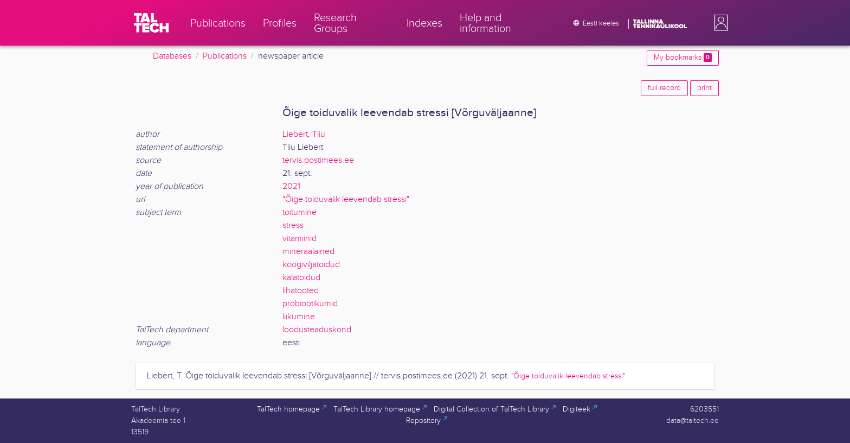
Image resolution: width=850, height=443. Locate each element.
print (704, 88)
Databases (172, 56)
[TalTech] (151, 22)
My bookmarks (683, 57)
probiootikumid (310, 304)
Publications (225, 56)
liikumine (298, 317)
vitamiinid (299, 238)
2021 (291, 186)
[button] (718, 23)
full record (664, 88)
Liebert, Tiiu (303, 134)
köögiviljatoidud (311, 265)
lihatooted (300, 291)
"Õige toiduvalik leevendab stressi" (345, 199)
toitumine (299, 212)
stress (293, 225)
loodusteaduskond (316, 330)
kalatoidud (301, 278)
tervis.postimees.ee (318, 160)
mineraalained (308, 251)
